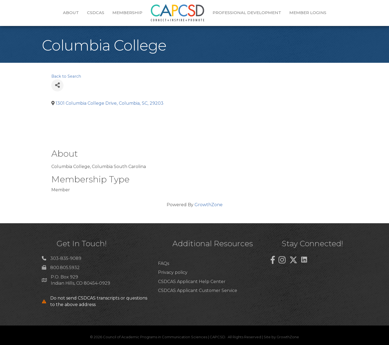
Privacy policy (172, 282)
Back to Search (66, 76)
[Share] (57, 85)
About (71, 12)
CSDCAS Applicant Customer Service (197, 300)
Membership (127, 12)
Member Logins (307, 12)
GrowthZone (208, 204)
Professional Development (247, 12)
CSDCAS (95, 12)
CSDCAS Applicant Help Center (192, 291)
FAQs (163, 273)
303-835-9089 (65, 260)
